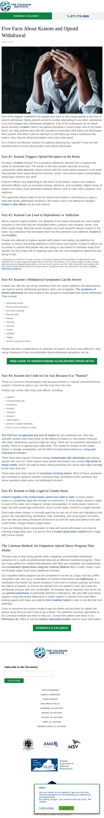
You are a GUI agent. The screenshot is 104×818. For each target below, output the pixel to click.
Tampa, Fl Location (51, 722)
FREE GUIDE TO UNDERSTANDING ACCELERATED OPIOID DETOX (52, 361)
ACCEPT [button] (66, 808)
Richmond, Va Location (51, 708)
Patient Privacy (50, 699)
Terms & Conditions (50, 695)
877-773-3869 (80, 16)
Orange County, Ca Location (51, 726)
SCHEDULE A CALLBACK (52, 627)
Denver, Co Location (51, 713)
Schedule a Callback (26, 16)
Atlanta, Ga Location (51, 717)
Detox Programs (50, 690)
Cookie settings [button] (46, 808)
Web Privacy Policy (50, 704)
